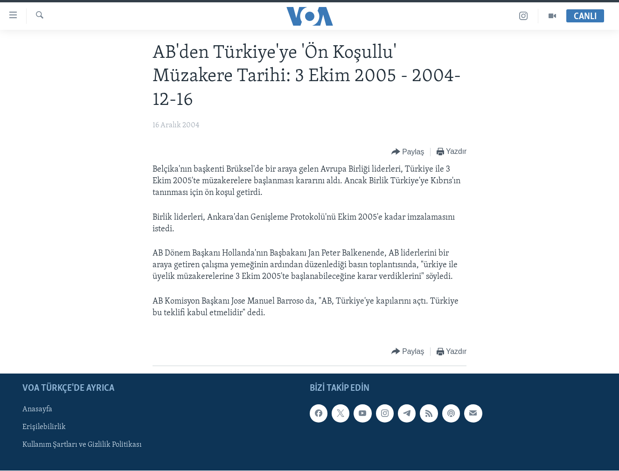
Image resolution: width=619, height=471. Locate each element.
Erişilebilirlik (44, 427)
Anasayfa (37, 409)
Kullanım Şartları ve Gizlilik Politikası (82, 445)
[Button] (407, 152)
